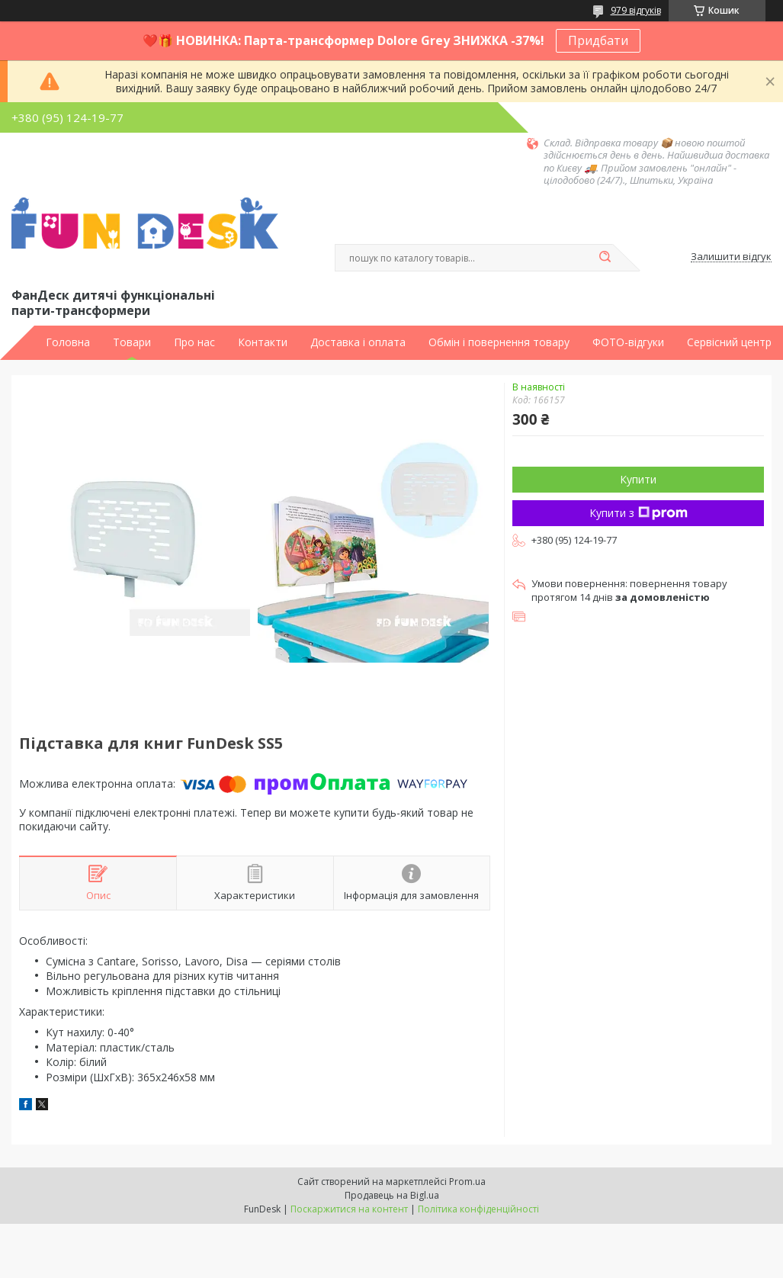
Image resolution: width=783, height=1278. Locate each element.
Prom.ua (467, 1181)
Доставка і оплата (358, 342)
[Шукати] (605, 257)
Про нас (194, 342)
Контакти (262, 342)
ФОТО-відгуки (628, 342)
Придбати (598, 40)
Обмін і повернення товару (499, 342)
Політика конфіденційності (478, 1209)
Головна (68, 342)
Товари (132, 342)
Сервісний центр (729, 342)
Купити (638, 479)
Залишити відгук (731, 257)
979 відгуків (636, 10)
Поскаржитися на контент (349, 1209)
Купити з (638, 513)
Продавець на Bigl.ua (392, 1195)
